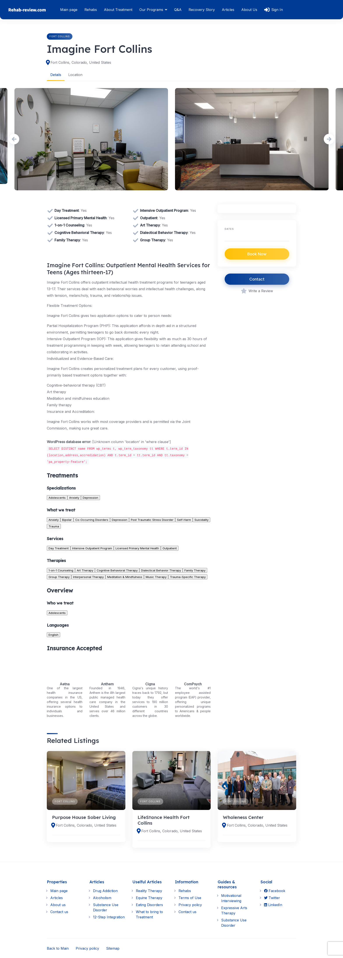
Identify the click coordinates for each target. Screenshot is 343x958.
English (53, 634)
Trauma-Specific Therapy (188, 576)
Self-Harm (184, 519)
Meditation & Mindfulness (124, 576)
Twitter (272, 898)
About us (58, 905)
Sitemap (112, 948)
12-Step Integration (109, 917)
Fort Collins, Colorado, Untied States (86, 825)
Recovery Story (202, 9)
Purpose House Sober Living (84, 817)
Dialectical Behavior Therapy (161, 570)
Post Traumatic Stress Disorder (152, 519)
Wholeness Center (243, 817)
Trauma (54, 526)
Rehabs (90, 9)
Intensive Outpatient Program (92, 548)
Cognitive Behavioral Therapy (117, 570)
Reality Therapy (149, 891)
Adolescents (57, 497)
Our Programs (151, 9)
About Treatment (118, 9)
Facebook (274, 891)
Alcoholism (102, 898)
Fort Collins (59, 36)
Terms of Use (189, 898)
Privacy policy (190, 905)
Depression (90, 497)
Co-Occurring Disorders (91, 519)
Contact (256, 279)
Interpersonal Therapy (88, 576)
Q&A (178, 9)
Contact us (59, 912)
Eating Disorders (149, 905)
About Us (249, 9)
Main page (68, 9)
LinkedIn (273, 905)
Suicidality (201, 519)
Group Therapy (59, 576)
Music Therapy (156, 576)
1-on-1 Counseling (61, 570)
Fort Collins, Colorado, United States (81, 62)
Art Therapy (85, 570)
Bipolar (67, 519)
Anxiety (74, 497)
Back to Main (58, 948)
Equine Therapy (149, 898)
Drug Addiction (105, 891)
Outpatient (170, 548)
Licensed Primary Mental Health (137, 548)
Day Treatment (59, 548)
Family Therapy (194, 570)
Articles (228, 9)
